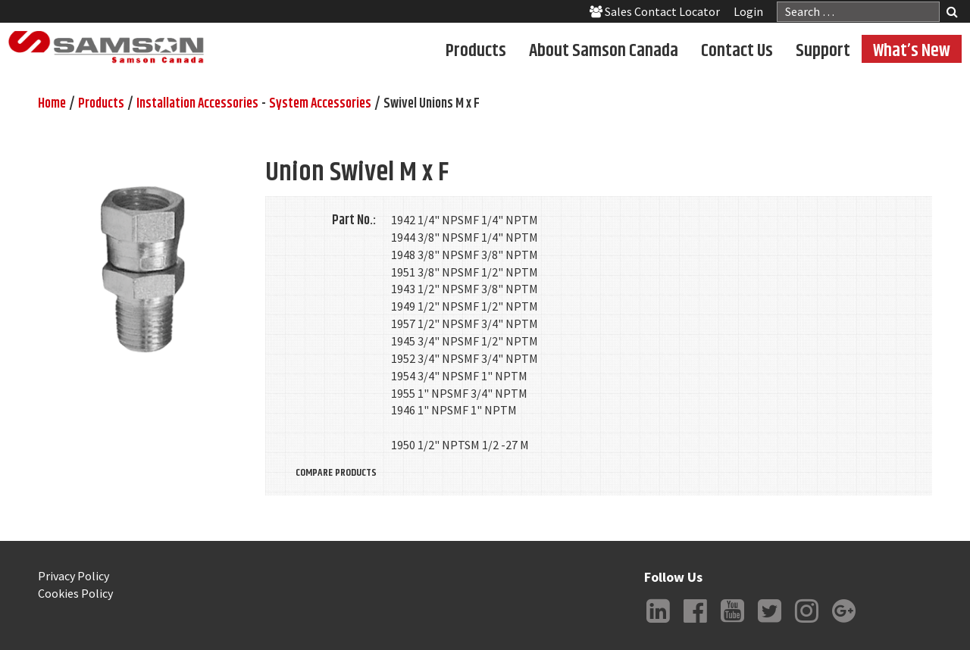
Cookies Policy (75, 593)
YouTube (732, 622)
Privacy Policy (73, 575)
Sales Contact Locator (655, 11)
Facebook (695, 622)
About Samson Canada (603, 50)
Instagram (806, 622)
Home (52, 103)
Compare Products (336, 472)
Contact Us (737, 50)
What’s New (911, 50)
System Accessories (320, 103)
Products (476, 50)
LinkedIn (657, 622)
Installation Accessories (197, 103)
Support (823, 50)
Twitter (769, 622)
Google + (843, 622)
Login (748, 11)
